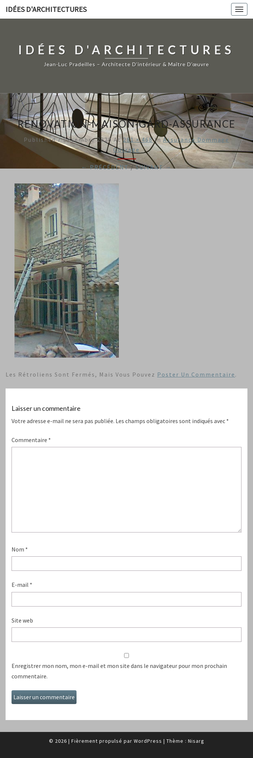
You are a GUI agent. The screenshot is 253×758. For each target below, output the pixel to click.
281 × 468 (138, 139)
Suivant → (154, 167)
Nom (20, 549)
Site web (22, 620)
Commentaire (31, 440)
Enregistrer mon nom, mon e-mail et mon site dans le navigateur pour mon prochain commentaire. (119, 670)
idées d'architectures (46, 9)
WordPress (148, 741)
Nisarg (196, 741)
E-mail (22, 584)
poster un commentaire (196, 374)
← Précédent (105, 167)
